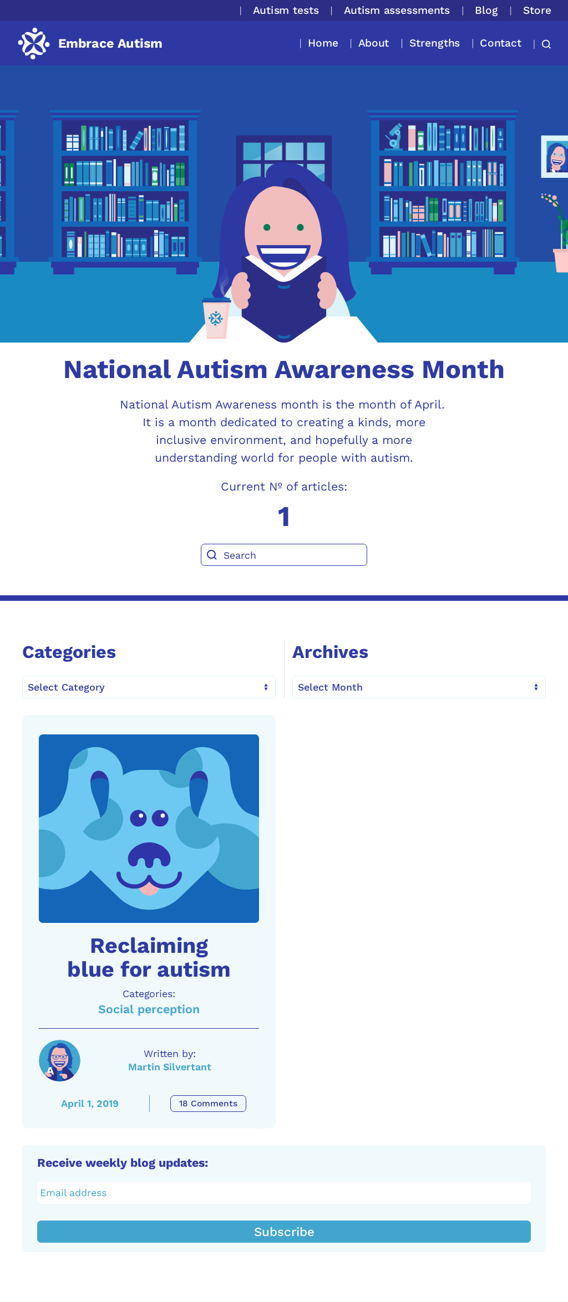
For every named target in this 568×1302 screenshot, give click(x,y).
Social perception (149, 1009)
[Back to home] (90, 43)
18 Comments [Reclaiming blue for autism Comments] (208, 1104)
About (373, 43)
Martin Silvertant (169, 1067)
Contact (500, 43)
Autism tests (286, 10)
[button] (543, 44)
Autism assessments (397, 10)
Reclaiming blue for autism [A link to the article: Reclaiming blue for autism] (149, 957)
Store (537, 10)
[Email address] (284, 1193)
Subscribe (284, 1231)
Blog (486, 10)
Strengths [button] (434, 43)
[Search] (284, 555)
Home (323, 43)
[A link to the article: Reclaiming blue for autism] (149, 828)
